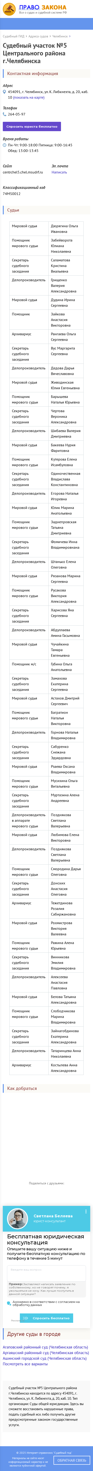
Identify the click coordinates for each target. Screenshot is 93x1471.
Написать (59, 172)
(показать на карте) (28, 97)
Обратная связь (71, 1460)
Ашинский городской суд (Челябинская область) (45, 1358)
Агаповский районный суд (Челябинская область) (45, 1347)
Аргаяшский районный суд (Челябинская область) (46, 1352)
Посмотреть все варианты (25, 1363)
